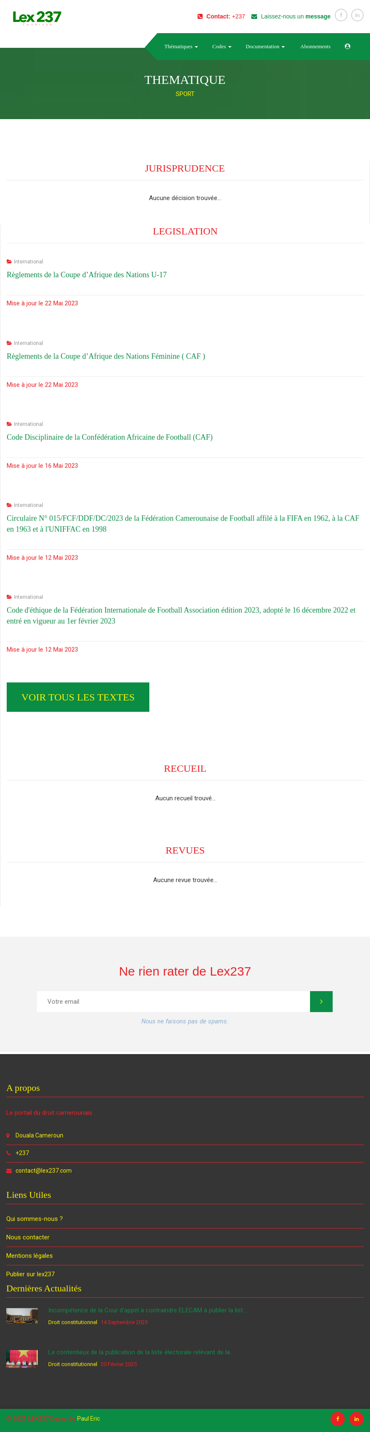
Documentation (265, 46)
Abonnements (315, 46)
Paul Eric (88, 1418)
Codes (222, 46)
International (28, 501)
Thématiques (181, 46)
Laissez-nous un (291, 16)
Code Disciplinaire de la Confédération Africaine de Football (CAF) (110, 710)
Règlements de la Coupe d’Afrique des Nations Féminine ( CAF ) (106, 629)
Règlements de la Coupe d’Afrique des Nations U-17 (87, 514)
